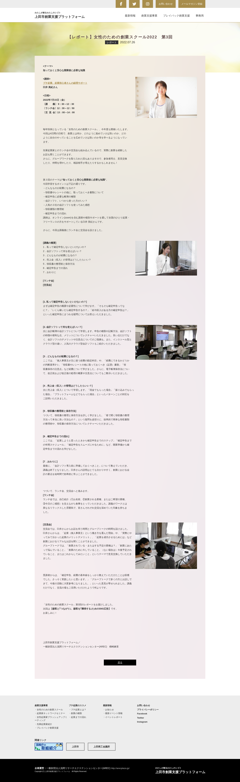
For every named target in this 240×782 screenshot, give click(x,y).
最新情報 (130, 15)
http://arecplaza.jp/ (120, 768)
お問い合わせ (166, 4)
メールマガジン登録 (191, 4)
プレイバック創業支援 (176, 15)
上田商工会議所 (102, 746)
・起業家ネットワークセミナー (50, 713)
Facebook (142, 713)
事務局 (200, 15)
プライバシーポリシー (148, 709)
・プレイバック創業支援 (46, 728)
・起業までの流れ (77, 717)
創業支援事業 (149, 15)
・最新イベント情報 (112, 713)
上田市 (75, 746)
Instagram (142, 722)
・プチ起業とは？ (77, 709)
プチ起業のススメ (77, 705)
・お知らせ (108, 709)
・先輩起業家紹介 (43, 724)
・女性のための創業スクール (49, 709)
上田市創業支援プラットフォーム (64, 15)
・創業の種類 (75, 713)
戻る (120, 662)
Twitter (140, 718)
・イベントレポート (112, 717)
